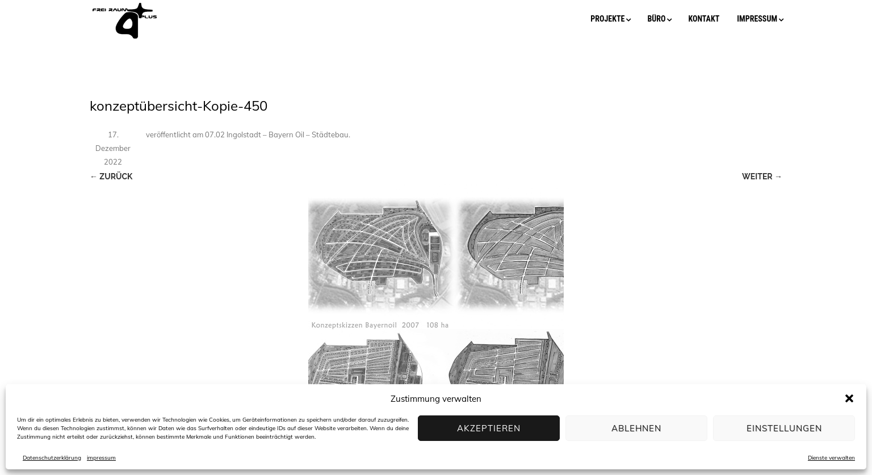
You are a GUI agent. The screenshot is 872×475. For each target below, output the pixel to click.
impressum (101, 458)
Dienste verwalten (831, 458)
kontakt (703, 18)
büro (656, 18)
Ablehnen (636, 428)
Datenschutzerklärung (52, 458)
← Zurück (111, 176)
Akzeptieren (489, 428)
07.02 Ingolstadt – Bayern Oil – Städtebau (277, 134)
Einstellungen (784, 428)
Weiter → (762, 176)
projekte (607, 18)
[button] (849, 398)
